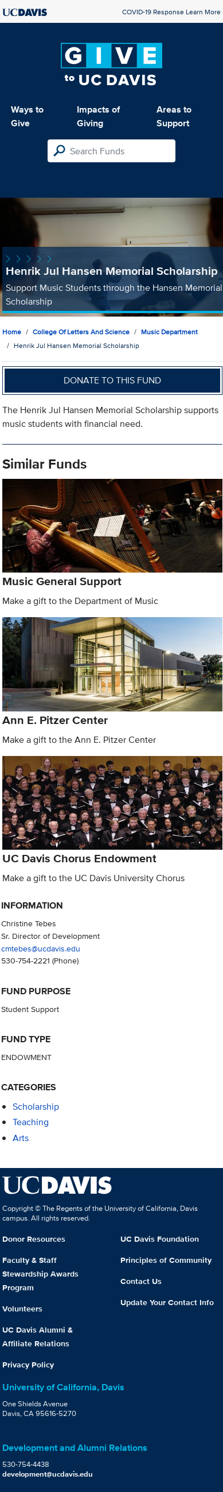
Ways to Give (27, 116)
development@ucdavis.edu (47, 1474)
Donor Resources (33, 1239)
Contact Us (141, 1281)
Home (11, 332)
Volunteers (22, 1308)
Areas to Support (174, 116)
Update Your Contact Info (167, 1302)
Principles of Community (166, 1260)
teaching (31, 1122)
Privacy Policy (28, 1364)
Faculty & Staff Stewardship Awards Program (40, 1273)
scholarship (36, 1106)
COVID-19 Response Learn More (171, 12)
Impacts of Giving (98, 116)
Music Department (169, 332)
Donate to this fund (112, 380)
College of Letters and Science (81, 332)
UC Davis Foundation (159, 1239)
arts (21, 1138)
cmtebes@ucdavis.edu (40, 948)
